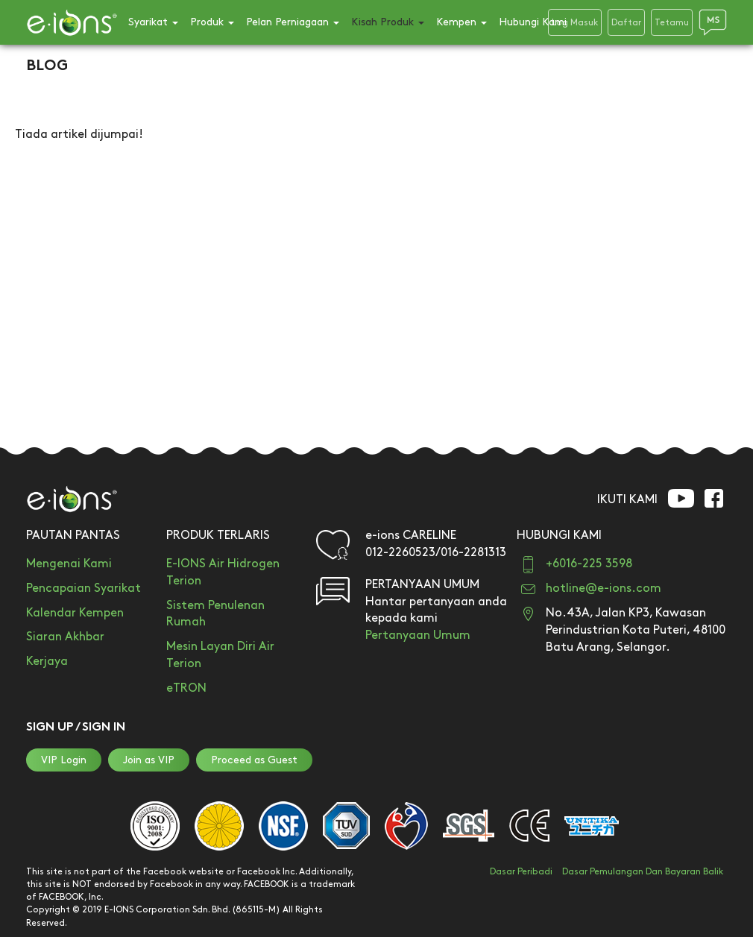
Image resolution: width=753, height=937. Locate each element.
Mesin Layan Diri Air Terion (220, 655)
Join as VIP (148, 760)
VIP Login (63, 760)
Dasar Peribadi (521, 872)
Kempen (461, 22)
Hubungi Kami (533, 22)
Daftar (626, 23)
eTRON (186, 688)
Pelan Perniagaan (292, 22)
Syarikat (153, 22)
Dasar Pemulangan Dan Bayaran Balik (642, 872)
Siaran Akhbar (65, 637)
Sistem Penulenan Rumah (215, 614)
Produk (212, 22)
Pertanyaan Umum (417, 635)
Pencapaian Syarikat (83, 588)
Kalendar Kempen (75, 613)
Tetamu (672, 23)
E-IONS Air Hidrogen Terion (223, 572)
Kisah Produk (387, 22)
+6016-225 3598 (589, 564)
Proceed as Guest (254, 760)
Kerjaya (47, 661)
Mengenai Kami (69, 564)
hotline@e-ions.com (603, 588)
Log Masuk (575, 23)
